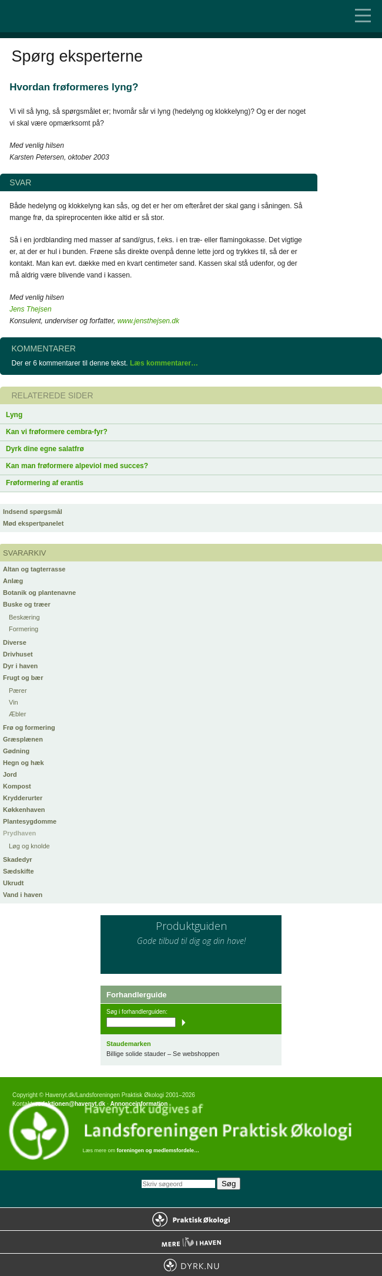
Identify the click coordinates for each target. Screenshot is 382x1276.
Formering (23, 628)
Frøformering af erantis (44, 483)
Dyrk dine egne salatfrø (45, 449)
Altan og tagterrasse (34, 569)
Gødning (16, 750)
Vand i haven (22, 894)
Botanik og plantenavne (39, 592)
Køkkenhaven (24, 809)
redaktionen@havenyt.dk (70, 1104)
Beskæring (24, 617)
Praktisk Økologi (191, 1219)
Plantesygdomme (29, 821)
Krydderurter (22, 797)
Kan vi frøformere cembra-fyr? (57, 432)
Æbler (17, 713)
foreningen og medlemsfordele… (158, 1150)
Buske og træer (27, 604)
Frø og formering (29, 727)
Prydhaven (19, 833)
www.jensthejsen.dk (148, 321)
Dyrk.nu (191, 1265)
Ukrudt (13, 882)
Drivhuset (18, 654)
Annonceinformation (138, 1104)
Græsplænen (23, 739)
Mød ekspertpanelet (33, 523)
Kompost (17, 786)
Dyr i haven (20, 665)
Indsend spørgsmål (32, 511)
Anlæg (13, 580)
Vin (13, 702)
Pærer (18, 690)
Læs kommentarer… (164, 363)
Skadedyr (17, 859)
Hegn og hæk (23, 762)
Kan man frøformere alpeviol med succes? (77, 466)
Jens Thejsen (30, 309)
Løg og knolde (29, 845)
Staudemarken (128, 1043)
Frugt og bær (23, 677)
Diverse (14, 642)
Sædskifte (18, 871)
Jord (10, 774)
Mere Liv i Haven (191, 1242)
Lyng (14, 415)
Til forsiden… (59, 16)
